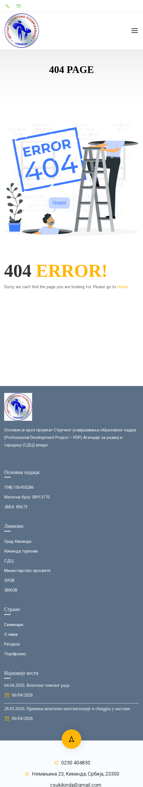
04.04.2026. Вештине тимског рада (37, 685)
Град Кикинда (17, 541)
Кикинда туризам (21, 551)
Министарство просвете (27, 570)
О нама (11, 634)
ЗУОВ (9, 580)
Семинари (13, 624)
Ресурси (12, 644)
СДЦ (9, 560)
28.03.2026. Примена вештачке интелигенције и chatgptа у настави (67, 708)
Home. (123, 286)
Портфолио (15, 653)
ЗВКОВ (10, 590)
